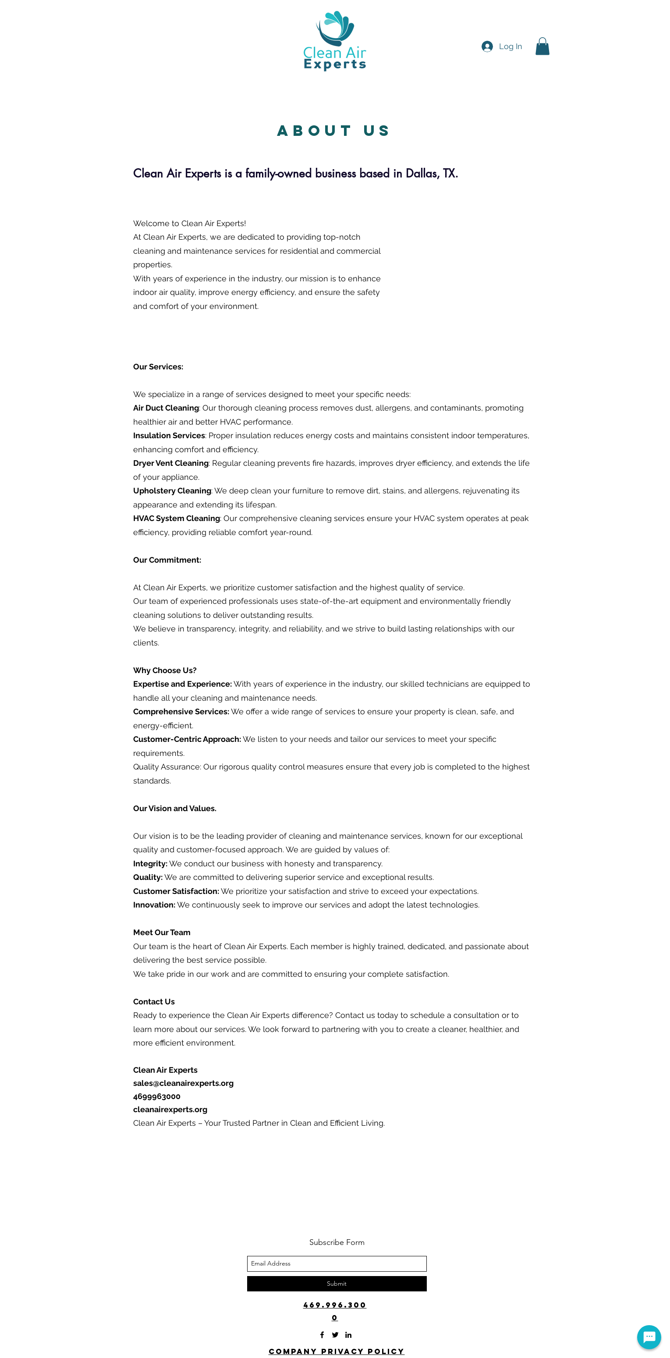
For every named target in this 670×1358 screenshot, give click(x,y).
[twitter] (335, 1334)
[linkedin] (348, 1334)
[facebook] (322, 1334)
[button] (542, 46)
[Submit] (337, 1283)
